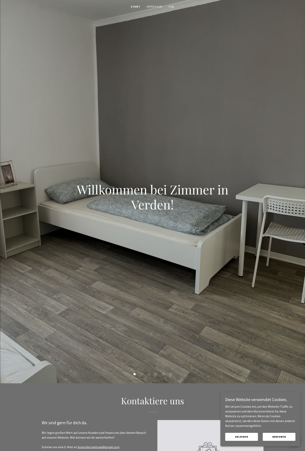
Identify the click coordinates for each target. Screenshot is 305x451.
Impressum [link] (154, 6)
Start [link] (135, 6)
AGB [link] (171, 6)
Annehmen (279, 442)
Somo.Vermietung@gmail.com (98, 447)
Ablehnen (241, 442)
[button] (134, 374)
